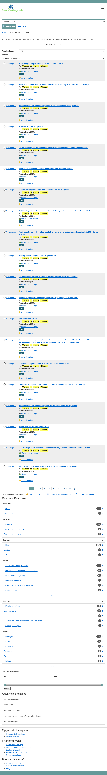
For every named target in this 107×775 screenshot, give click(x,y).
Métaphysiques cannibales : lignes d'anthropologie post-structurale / (48, 298)
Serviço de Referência (15, 766)
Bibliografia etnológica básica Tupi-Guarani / (38, 255)
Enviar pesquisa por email (59, 494)
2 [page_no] (35, 488)
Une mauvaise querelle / (29, 319)
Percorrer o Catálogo (14, 745)
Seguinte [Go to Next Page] (66, 488)
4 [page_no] (44, 488)
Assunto (6, 601)
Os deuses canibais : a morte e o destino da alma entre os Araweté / (48, 277)
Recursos (7, 504)
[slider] (5, 685)
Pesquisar (9, 26)
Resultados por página (8, 53)
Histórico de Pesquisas (15, 734)
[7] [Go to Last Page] (75, 488)
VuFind (6, 8)
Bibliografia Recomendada (16, 752)
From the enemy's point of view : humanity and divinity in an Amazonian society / (54, 84)
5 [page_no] (49, 488)
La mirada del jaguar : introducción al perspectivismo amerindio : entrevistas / (52, 384)
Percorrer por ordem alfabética (18, 747)
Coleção (6, 519)
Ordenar (5, 58)
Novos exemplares (13, 755)
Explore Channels (13, 750)
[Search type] (53, 21)
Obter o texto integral (28, 71)
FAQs (8, 768)
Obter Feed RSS (34, 494)
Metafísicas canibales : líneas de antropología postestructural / (46, 169)
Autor (4, 32)
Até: (55, 677)
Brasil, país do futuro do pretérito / (34, 427)
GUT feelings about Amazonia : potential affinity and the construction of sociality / (54, 211)
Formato (6, 540)
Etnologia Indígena (11, 721)
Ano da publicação (11, 672)
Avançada (22, 26)
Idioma (6, 631)
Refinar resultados (53, 44)
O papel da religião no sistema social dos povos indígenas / (44, 190)
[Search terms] (53, 17)
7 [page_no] (58, 488)
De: (5, 677)
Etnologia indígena (11, 699)
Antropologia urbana (12, 710)
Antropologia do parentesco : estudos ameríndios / (41, 63)
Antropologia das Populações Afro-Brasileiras (22, 716)
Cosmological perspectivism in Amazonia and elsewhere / (44, 363)
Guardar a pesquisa (85, 494)
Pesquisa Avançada (14, 737)
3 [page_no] (40, 488)
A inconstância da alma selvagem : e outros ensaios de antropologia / (49, 106)
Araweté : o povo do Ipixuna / (31, 126)
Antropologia (9, 705)
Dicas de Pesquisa (13, 763)
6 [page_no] (53, 488)
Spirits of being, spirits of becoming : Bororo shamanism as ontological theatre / (53, 148)
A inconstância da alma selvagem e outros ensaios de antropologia (48, 406)
